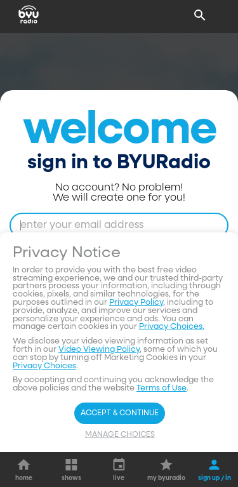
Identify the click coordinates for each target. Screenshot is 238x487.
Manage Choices (120, 435)
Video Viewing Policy (99, 349)
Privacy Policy (136, 302)
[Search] (200, 15)
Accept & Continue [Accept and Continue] (120, 413)
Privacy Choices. (171, 327)
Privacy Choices (44, 366)
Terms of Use (161, 388)
